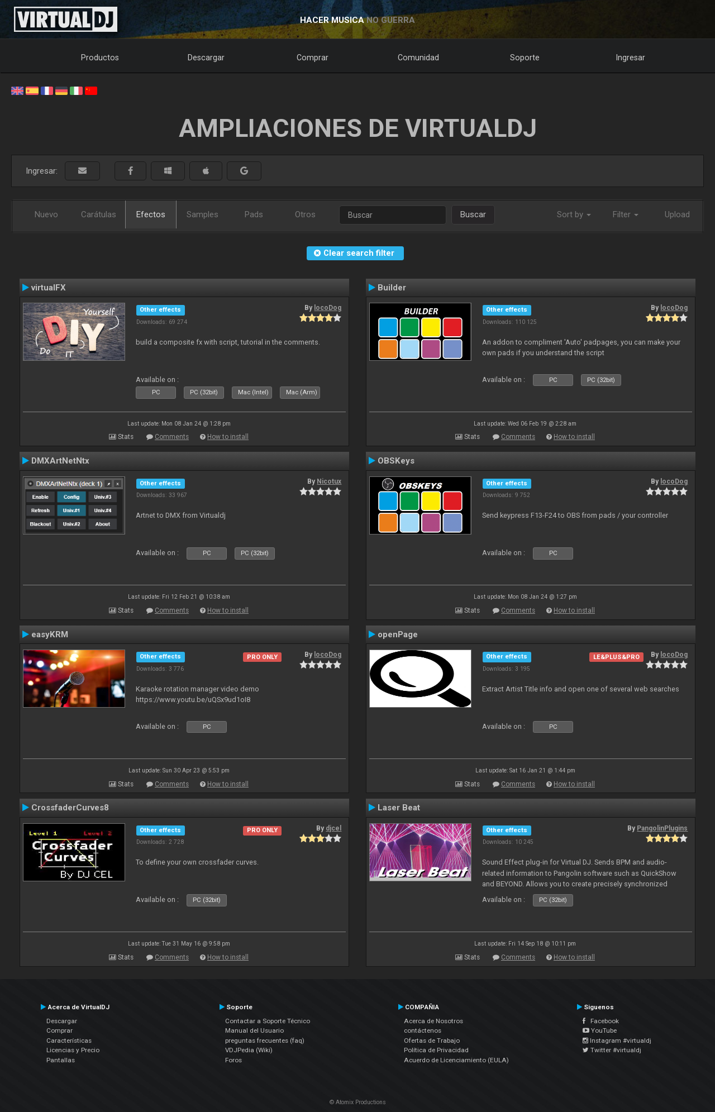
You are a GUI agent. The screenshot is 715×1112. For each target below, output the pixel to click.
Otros (305, 214)
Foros (233, 1060)
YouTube (600, 1030)
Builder (392, 288)
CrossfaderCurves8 (70, 808)
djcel (333, 828)
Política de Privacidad (436, 1050)
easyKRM (49, 634)
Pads (254, 214)
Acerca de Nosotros (433, 1021)
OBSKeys (396, 461)
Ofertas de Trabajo (432, 1040)
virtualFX (48, 288)
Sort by (574, 214)
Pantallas (60, 1060)
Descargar (206, 57)
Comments (172, 437)
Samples (202, 214)
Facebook (601, 1021)
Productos (100, 57)
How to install (228, 437)
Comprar (312, 57)
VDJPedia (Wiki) (249, 1050)
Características (69, 1040)
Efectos (150, 214)
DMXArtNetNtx (60, 461)
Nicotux (329, 481)
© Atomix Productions (358, 1102)
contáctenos (422, 1030)
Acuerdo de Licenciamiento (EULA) (456, 1060)
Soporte (525, 57)
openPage (398, 634)
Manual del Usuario (254, 1030)
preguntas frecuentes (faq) (264, 1040)
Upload (677, 214)
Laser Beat (399, 808)
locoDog (327, 308)
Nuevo (46, 214)
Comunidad (418, 57)
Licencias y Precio (72, 1050)
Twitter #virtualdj (612, 1050)
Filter (625, 214)
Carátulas (98, 214)
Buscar (473, 214)
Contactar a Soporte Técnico (267, 1021)
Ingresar (630, 57)
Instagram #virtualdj (617, 1040)
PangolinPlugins (662, 828)
